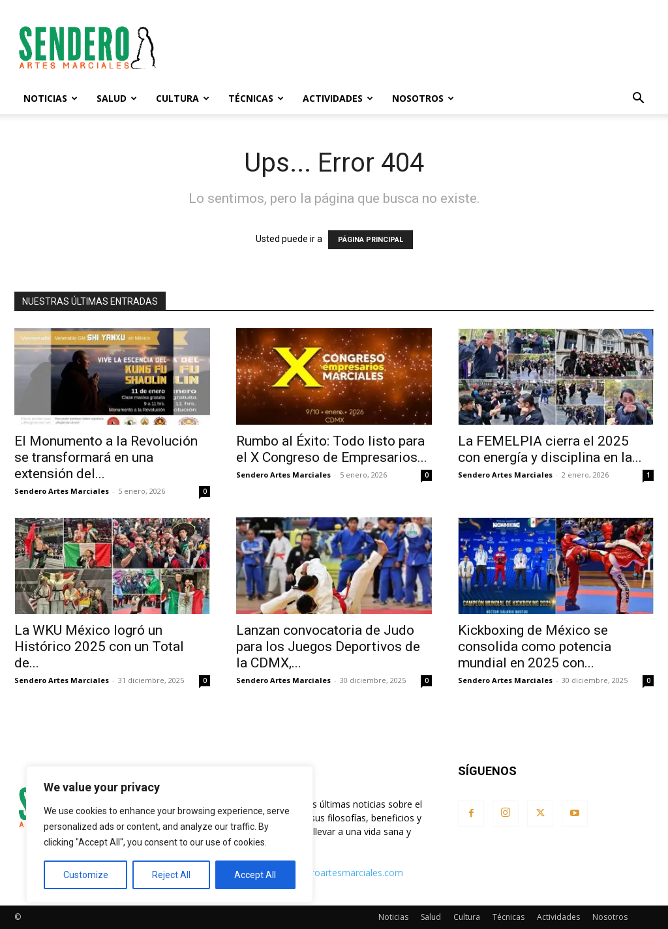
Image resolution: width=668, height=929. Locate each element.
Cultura (182, 98)
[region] (169, 834)
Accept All (255, 875)
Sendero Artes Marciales (61, 491)
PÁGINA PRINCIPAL (370, 240)
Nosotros (423, 98)
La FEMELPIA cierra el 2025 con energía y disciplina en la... (550, 449)
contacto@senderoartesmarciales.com (321, 872)
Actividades (338, 98)
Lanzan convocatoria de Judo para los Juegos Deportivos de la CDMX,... (328, 646)
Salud (117, 98)
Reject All (171, 875)
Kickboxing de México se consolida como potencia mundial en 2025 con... (534, 646)
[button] (638, 99)
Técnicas (256, 98)
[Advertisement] (416, 47)
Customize (85, 875)
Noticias (50, 98)
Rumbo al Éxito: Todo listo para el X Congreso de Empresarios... (331, 449)
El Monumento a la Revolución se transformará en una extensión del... (106, 457)
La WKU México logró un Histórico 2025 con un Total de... (99, 646)
